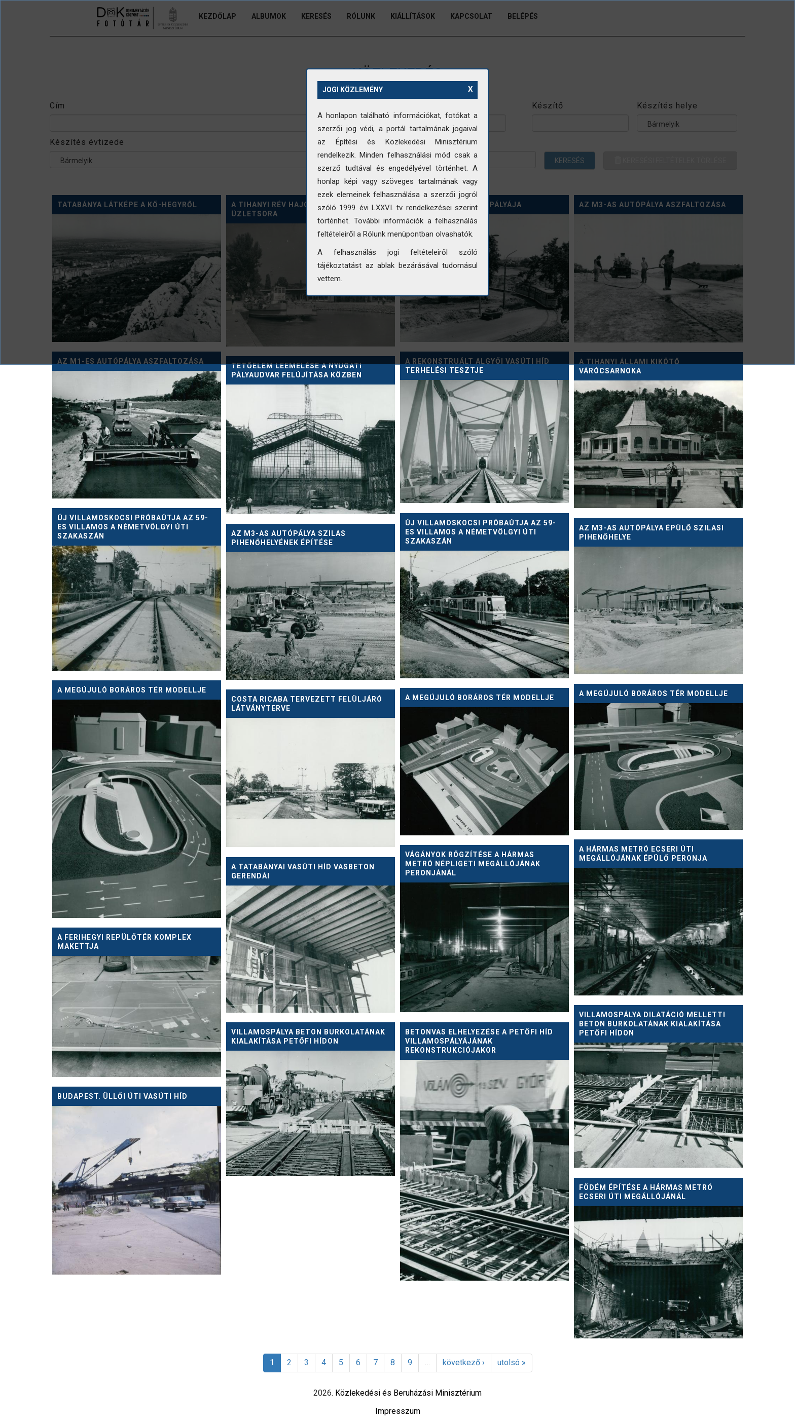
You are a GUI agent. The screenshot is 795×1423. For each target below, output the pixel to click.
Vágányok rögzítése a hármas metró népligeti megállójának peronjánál (472, 864)
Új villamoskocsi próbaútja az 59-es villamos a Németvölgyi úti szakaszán (132, 527)
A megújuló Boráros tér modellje (131, 690)
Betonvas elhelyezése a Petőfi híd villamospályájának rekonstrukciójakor (479, 1041)
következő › (464, 1362)
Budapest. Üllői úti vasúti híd (122, 1096)
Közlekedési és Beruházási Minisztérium (408, 1393)
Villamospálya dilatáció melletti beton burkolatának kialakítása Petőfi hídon (652, 1024)
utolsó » (511, 1362)
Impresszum (397, 1411)
